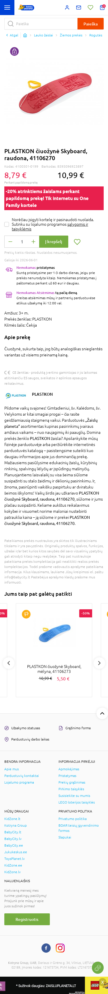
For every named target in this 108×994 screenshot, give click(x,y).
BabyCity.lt (12, 832)
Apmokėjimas (68, 769)
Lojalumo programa (19, 782)
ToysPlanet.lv (14, 859)
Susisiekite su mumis (74, 796)
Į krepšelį (53, 241)
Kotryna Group (15, 825)
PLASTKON (42, 394)
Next (99, 663)
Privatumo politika (72, 819)
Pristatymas (67, 776)
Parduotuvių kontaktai (21, 776)
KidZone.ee (13, 865)
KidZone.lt (12, 819)
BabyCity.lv (13, 839)
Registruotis (27, 919)
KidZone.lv (12, 872)
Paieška (91, 23)
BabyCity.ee (13, 845)
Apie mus (11, 769)
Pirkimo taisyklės (71, 789)
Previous (8, 663)
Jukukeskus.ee (15, 852)
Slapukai (64, 837)
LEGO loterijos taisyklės (76, 802)
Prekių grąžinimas (71, 782)
